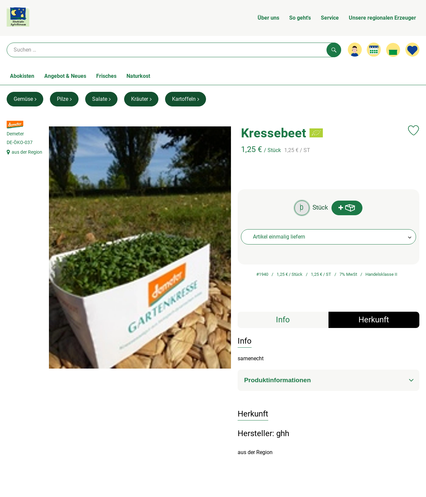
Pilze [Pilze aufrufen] (64, 99)
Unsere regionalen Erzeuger (382, 18)
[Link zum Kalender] (374, 50)
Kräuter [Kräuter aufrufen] (141, 99)
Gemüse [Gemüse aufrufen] (25, 99)
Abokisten (22, 76)
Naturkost (138, 76)
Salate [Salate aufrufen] (101, 99)
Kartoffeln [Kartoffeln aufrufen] (185, 99)
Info (283, 319)
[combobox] (329, 237)
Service (330, 18)
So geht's (300, 18)
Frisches (106, 76)
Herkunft (373, 319)
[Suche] (174, 50)
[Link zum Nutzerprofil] (355, 50)
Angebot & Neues (65, 76)
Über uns (268, 18)
